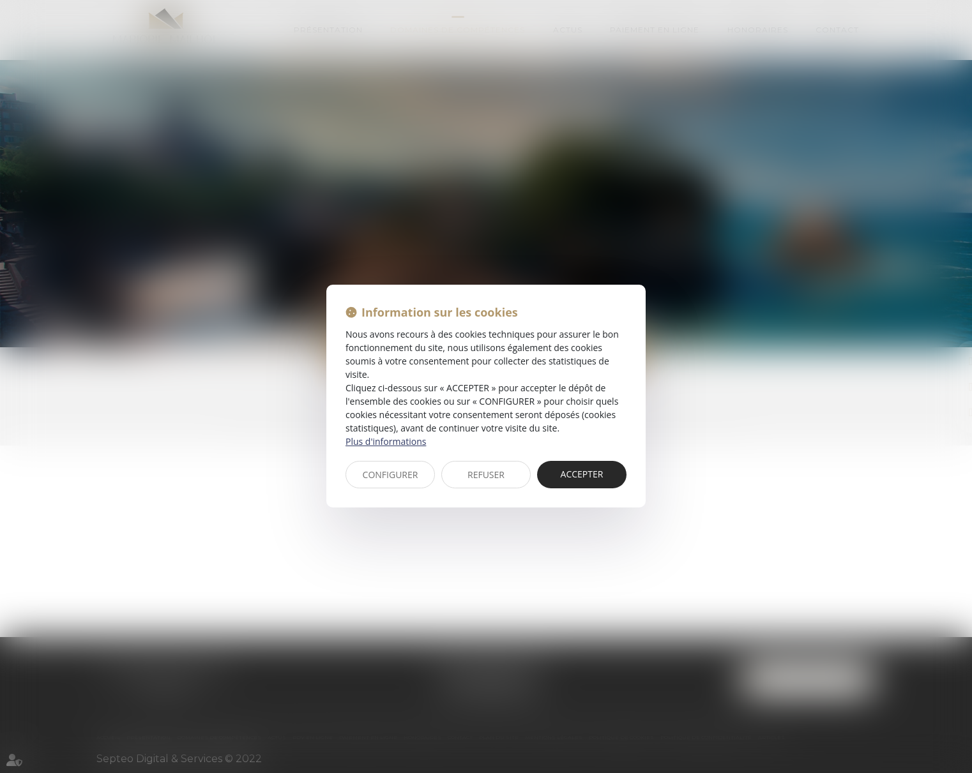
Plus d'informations (386, 441)
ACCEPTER (582, 474)
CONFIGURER (390, 475)
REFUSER (486, 475)
